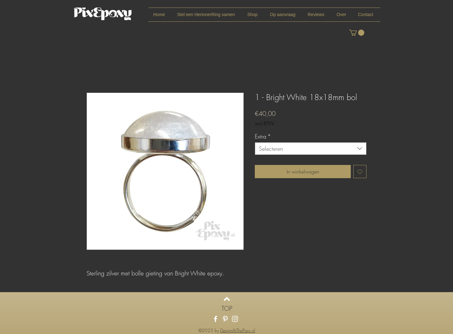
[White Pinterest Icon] (225, 319)
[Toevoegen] (359, 171)
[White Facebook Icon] (215, 319)
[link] (356, 33)
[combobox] (310, 148)
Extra (263, 136)
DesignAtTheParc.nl (237, 330)
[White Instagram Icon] (235, 319)
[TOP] (226, 308)
